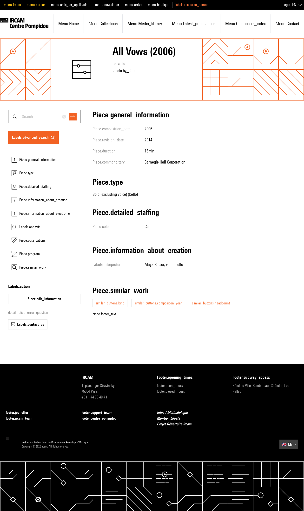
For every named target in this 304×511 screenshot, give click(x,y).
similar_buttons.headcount (211, 303)
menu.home (68, 23)
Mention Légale (171, 418)
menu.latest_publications (193, 23)
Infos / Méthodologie (175, 412)
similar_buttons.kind (110, 303)
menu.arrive (133, 4)
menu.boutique (158, 4)
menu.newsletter (107, 4)
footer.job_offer (20, 412)
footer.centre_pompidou (101, 418)
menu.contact (287, 23)
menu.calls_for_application (70, 4)
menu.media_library (144, 23)
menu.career (36, 4)
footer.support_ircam (99, 412)
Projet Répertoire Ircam (177, 424)
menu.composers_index (245, 23)
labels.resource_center (191, 4)
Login (286, 4)
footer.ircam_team (22, 418)
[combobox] (44, 116)
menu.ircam (12, 4)
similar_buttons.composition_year (158, 303)
